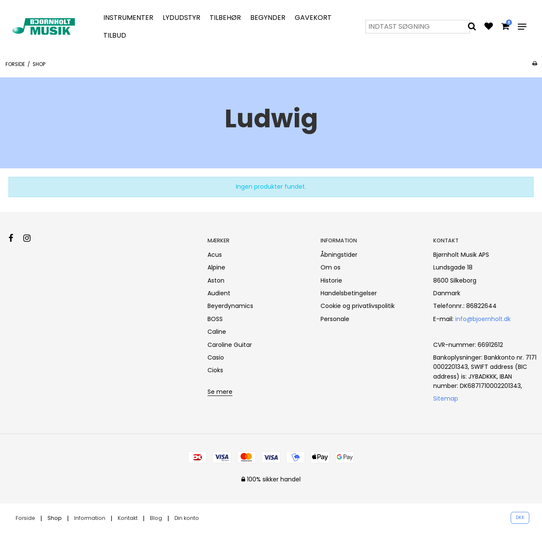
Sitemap (445, 398)
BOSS (215, 319)
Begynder (267, 17)
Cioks (215, 370)
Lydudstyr (181, 17)
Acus (214, 254)
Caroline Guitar (229, 345)
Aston (215, 280)
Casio (215, 357)
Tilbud (114, 35)
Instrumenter (128, 17)
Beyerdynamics (230, 306)
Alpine (216, 267)
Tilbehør (225, 17)
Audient (218, 293)
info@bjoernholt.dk (483, 319)
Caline (216, 331)
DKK (520, 517)
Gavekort (313, 17)
